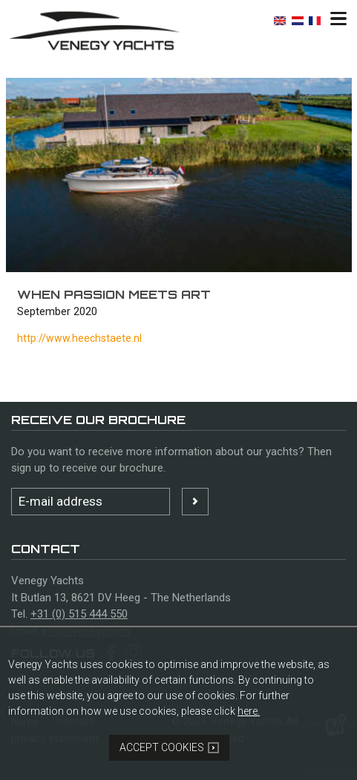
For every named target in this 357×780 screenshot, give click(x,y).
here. (249, 711)
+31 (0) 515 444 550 (79, 614)
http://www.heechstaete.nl (79, 338)
